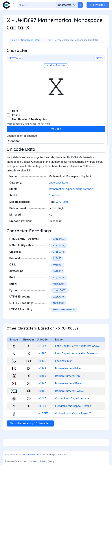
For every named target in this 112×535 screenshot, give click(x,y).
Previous (15, 76)
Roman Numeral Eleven (69, 401)
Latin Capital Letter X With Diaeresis (76, 371)
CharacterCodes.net (34, 524)
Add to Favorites (56, 83)
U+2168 (41, 386)
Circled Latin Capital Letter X (72, 416)
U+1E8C (41, 371)
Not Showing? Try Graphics (29, 137)
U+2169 (41, 394)
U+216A (41, 401)
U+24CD (42, 416)
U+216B (41, 409)
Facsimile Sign (63, 379)
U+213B (41, 379)
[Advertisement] (56, 56)
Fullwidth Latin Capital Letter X (73, 424)
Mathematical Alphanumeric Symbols (71, 207)
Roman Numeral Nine (68, 386)
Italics (16, 133)
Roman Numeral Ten (67, 394)
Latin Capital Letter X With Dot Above (77, 364)
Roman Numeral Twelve (69, 409)
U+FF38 (41, 424)
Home (13, 39)
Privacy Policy (47, 531)
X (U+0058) (62, 220)
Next (99, 76)
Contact (33, 531)
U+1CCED (42, 431)
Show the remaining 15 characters (30, 441)
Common (54, 213)
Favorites (97, 5)
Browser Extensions (15, 531)
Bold (15, 129)
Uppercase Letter (30, 39)
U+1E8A (41, 364)
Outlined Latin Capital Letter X (73, 431)
